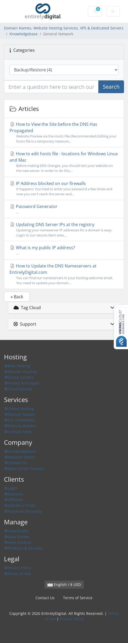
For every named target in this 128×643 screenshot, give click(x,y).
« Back (17, 297)
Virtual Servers (19, 377)
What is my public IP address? (64, 250)
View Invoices (17, 542)
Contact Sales (18, 431)
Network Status (19, 457)
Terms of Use (17, 573)
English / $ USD (64, 584)
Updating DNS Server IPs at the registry (64, 230)
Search (111, 86)
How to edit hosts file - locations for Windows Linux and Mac (64, 162)
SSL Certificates (19, 419)
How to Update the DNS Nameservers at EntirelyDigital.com (64, 274)
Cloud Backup (18, 388)
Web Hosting (17, 365)
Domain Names (19, 414)
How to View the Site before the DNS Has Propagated (64, 132)
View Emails (16, 530)
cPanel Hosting (19, 408)
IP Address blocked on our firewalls (64, 188)
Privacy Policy (17, 567)
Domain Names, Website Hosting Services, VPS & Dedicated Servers (63, 28)
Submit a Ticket (19, 505)
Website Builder (20, 425)
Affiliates (13, 499)
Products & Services (23, 548)
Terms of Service (77, 597)
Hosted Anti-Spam (22, 383)
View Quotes (17, 536)
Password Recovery (23, 511)
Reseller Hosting (20, 371)
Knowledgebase (24, 33)
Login (10, 488)
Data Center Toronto (24, 468)
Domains (13, 494)
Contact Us (15, 462)
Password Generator (64, 209)
